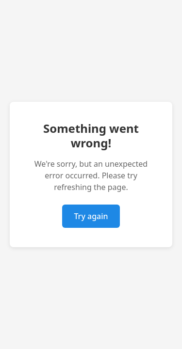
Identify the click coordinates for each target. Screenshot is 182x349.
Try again (91, 216)
